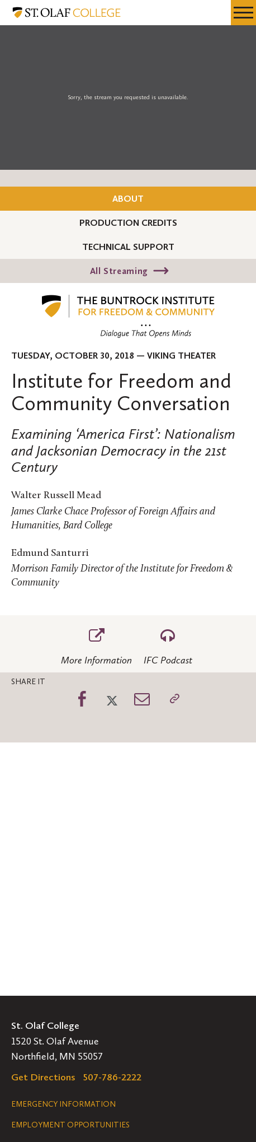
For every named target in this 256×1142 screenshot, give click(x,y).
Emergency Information (63, 1104)
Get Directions (43, 1077)
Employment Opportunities (70, 1125)
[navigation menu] (243, 12)
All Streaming (119, 271)
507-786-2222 (112, 1077)
